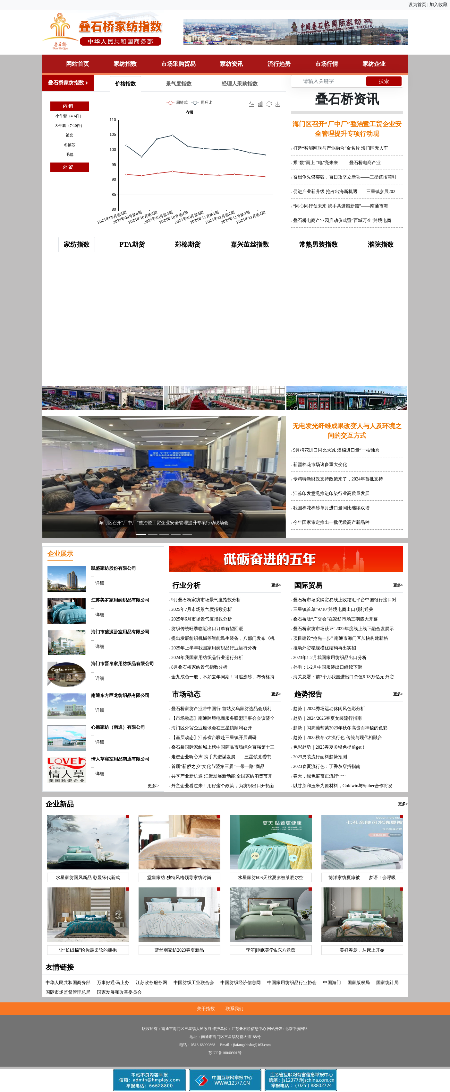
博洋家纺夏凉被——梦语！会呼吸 (362, 877)
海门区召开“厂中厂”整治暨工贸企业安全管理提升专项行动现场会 (163, 522)
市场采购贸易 (178, 64)
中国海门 (332, 982)
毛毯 (69, 154)
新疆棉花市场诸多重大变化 (320, 464)
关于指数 (206, 1008)
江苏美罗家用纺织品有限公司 (120, 600)
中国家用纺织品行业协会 (292, 982)
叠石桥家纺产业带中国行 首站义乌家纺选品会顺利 (221, 708)
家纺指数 (125, 64)
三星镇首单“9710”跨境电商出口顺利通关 (333, 609)
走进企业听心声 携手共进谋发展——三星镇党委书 (221, 756)
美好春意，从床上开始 (362, 950)
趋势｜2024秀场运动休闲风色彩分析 (329, 708)
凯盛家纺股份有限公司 (113, 568)
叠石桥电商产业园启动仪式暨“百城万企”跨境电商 (342, 220)
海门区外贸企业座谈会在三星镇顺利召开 (211, 728)
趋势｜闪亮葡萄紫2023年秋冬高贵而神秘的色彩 (340, 728)
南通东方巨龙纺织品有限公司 (120, 695)
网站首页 (77, 64)
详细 (99, 583)
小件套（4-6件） (69, 116)
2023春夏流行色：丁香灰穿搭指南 (327, 766)
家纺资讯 (231, 64)
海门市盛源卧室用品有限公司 (120, 632)
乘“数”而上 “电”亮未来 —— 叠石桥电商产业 (337, 162)
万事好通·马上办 (113, 982)
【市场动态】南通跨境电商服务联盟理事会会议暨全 (223, 718)
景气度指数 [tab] (178, 83)
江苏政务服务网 (151, 982)
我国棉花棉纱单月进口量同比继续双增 (331, 508)
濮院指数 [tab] (381, 244)
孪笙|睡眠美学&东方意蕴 (270, 950)
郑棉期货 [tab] (187, 244)
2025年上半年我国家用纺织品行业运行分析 (214, 648)
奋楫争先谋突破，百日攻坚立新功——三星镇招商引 (344, 177)
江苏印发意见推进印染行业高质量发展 (331, 493)
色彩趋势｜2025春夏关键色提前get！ (329, 747)
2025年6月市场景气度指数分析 (201, 619)
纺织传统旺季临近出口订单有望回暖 (207, 628)
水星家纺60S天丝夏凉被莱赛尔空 (270, 877)
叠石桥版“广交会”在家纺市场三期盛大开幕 (335, 619)
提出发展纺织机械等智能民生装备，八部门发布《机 (223, 638)
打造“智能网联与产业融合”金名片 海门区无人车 (340, 148)
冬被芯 (69, 145)
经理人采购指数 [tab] (240, 83)
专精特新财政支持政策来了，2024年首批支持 (338, 479)
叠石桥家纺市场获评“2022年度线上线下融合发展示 (343, 628)
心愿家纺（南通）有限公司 (118, 727)
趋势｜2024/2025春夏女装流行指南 (327, 718)
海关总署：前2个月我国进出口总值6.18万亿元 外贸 (343, 676)
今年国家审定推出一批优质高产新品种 (331, 522)
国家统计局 (387, 982)
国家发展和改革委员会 (119, 992)
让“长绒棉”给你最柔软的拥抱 (88, 950)
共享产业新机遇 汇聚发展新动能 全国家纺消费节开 (221, 776)
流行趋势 (279, 64)
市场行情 (326, 64)
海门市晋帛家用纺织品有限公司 (122, 663)
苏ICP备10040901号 (225, 1053)
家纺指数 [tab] (76, 244)
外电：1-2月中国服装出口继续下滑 (327, 667)
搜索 (384, 81)
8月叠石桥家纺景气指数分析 (199, 667)
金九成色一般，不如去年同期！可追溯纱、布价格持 (223, 676)
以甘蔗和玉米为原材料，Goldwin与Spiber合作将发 (343, 785)
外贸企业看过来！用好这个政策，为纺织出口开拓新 (223, 785)
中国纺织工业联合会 (194, 982)
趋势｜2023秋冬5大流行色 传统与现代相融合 (337, 737)
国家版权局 (358, 982)
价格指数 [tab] (125, 83)
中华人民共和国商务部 (68, 982)
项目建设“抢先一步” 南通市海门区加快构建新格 (340, 638)
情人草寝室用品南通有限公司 (120, 759)
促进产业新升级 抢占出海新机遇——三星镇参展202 (344, 191)
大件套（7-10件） (70, 125)
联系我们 (234, 1008)
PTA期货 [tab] (132, 244)
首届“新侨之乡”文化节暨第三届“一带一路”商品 (218, 766)
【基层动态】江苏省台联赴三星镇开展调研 (214, 737)
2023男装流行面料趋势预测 (320, 756)
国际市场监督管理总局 (68, 992)
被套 (69, 135)
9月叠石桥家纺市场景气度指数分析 (206, 599)
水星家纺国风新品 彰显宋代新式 (88, 877)
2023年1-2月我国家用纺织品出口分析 (330, 657)
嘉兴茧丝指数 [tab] (250, 244)
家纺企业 (374, 64)
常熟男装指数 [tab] (318, 244)
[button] (60, 477)
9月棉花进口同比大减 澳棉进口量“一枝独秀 (336, 450)
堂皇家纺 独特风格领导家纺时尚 (179, 877)
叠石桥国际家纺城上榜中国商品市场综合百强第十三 (223, 747)
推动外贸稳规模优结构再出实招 (324, 648)
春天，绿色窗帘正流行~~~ (319, 776)
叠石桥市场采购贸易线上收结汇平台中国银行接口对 (344, 599)
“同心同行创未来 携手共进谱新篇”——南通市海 (340, 206)
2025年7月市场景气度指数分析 (201, 609)
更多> (153, 785)
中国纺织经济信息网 (240, 982)
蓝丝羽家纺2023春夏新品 (179, 950)
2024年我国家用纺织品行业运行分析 (207, 657)
